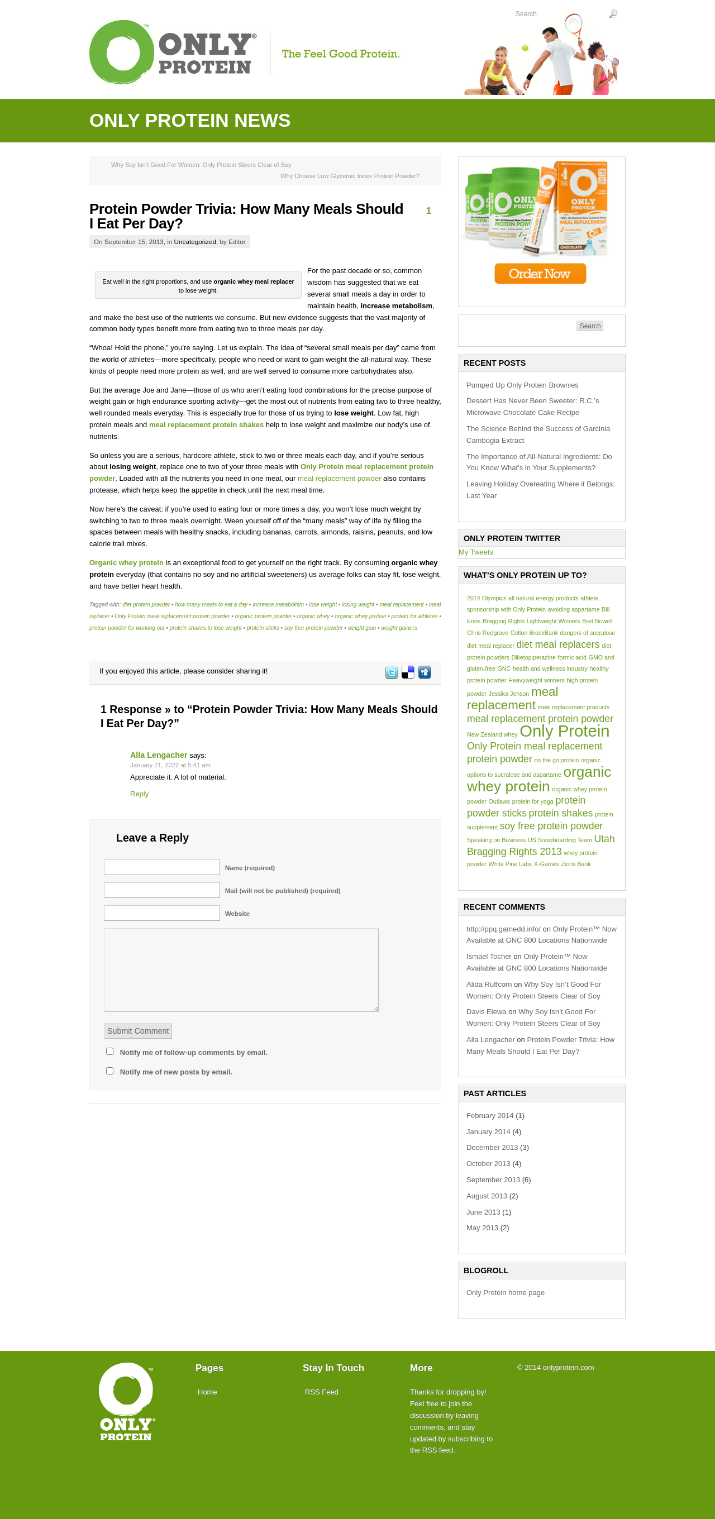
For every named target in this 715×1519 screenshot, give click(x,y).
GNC (504, 668)
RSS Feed (322, 1392)
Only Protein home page (505, 1292)
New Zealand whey (492, 734)
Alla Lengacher (159, 755)
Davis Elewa (486, 1011)
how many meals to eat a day (211, 604)
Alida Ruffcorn (489, 984)
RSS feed (438, 1450)
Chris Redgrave (487, 632)
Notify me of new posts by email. (176, 1072)
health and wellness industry (550, 668)
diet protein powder (146, 604)
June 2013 (483, 1212)
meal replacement (401, 604)
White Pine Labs (510, 864)
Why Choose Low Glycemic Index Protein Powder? (350, 176)
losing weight (358, 604)
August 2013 (486, 1196)
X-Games (546, 864)
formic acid (572, 657)
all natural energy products (543, 598)
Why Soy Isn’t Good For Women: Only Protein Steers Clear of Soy (201, 164)
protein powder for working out (127, 628)
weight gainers (399, 628)
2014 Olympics (486, 598)
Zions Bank (575, 864)
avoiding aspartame (574, 609)
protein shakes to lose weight (206, 628)
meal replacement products (574, 707)
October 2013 (488, 1163)
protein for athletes (415, 616)
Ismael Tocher (489, 956)
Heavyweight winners (536, 680)
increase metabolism (278, 604)
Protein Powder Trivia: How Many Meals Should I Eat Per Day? (246, 216)
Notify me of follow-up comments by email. (194, 1052)
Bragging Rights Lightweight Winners (531, 621)
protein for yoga (533, 801)
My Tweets (476, 552)
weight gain (362, 628)
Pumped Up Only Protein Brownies (522, 385)
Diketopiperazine (533, 657)
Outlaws (500, 801)
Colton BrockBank (534, 632)
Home (207, 1392)
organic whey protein (360, 616)
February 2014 (490, 1115)
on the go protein (556, 760)
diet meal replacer (490, 645)
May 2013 (482, 1228)
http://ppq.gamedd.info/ (503, 929)
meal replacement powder (340, 478)
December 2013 (492, 1147)
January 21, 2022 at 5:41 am (170, 765)
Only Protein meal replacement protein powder (172, 616)
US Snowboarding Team (560, 840)
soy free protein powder (313, 628)
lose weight (323, 604)
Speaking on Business (496, 840)
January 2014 (488, 1132)
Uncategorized (195, 241)
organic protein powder (263, 616)
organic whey (313, 616)
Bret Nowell (597, 621)
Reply (139, 794)
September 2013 (493, 1180)
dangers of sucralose (588, 632)
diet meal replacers (557, 644)
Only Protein (564, 731)
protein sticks (263, 628)
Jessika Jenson (509, 693)
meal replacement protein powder (540, 718)
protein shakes (561, 813)
